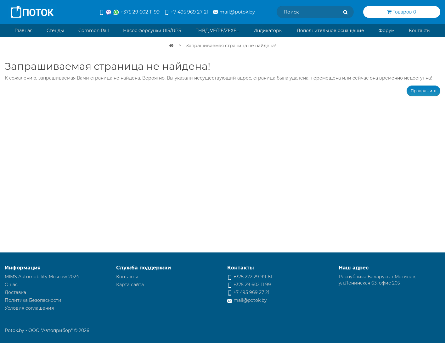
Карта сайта (130, 284)
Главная (23, 30)
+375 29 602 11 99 (129, 12)
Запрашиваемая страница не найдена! (231, 45)
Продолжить (423, 90)
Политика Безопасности (33, 300)
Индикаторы (268, 30)
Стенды (55, 30)
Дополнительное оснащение (330, 30)
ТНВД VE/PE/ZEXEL (217, 30)
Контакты (420, 30)
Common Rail (93, 30)
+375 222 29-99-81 (249, 276)
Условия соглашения (29, 308)
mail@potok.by (234, 12)
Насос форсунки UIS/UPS (152, 30)
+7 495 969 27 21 (186, 12)
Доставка (15, 292)
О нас (11, 284)
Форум (387, 30)
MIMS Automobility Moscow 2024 (42, 276)
